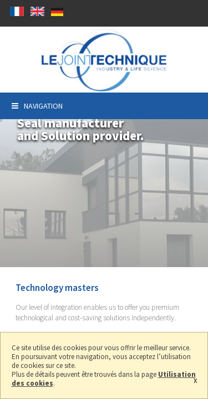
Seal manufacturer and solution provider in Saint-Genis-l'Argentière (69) (104, 60)
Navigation (37, 106)
